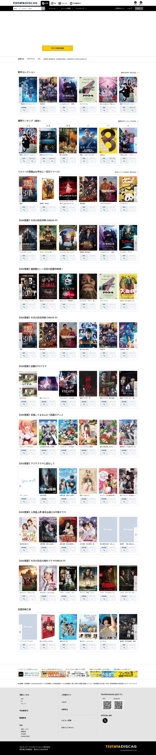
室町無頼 (82, 203)
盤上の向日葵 (64, 155)
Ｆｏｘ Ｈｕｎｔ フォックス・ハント (31, 301)
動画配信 (23, 718)
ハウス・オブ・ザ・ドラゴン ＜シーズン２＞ (133, 592)
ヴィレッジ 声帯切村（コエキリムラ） (71, 301)
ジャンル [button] (52, 8)
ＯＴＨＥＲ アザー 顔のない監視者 (91, 301)
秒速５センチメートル (46, 155)
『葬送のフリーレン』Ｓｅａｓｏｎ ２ (31, 104)
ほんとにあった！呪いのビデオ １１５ (111, 104)
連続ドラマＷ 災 (85, 398)
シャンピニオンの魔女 (86, 446)
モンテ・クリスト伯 (45, 252)
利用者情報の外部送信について (119, 683)
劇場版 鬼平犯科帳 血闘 (128, 641)
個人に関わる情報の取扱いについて (82, 683)
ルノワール (103, 641)
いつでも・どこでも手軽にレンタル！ (28, 669)
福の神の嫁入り (24, 544)
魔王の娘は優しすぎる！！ (107, 446)
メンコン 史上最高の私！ (107, 495)
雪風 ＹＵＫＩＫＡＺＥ (87, 155)
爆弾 (21, 203)
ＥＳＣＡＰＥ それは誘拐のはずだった (71, 398)
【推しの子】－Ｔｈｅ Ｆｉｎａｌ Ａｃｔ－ (133, 155)
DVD (46, 3)
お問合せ (64, 709)
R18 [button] (138, 8)
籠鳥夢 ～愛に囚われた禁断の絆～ (130, 544)
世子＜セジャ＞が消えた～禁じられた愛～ (132, 495)
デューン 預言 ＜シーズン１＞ (89, 592)
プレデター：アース (126, 252)
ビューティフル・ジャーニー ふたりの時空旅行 (74, 252)
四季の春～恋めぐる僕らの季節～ (69, 495)
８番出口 (102, 155)
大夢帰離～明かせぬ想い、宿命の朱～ (51, 544)
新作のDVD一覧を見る (129, 72)
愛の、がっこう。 (45, 398)
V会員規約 (27, 683)
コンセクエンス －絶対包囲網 (69, 104)
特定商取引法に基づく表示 (101, 683)
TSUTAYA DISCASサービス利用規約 (41, 683)
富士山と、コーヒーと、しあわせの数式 (91, 641)
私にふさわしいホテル (46, 641)
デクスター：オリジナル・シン (49, 592)
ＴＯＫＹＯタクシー (106, 203)
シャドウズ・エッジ (25, 252)
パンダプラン (124, 203)
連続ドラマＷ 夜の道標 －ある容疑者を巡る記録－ (115, 398)
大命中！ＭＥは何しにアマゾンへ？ (130, 301)
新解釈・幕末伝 (44, 203)
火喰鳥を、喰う (124, 349)
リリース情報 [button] (66, 8)
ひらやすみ (23, 398)
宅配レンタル (25, 729)
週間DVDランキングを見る (127, 121)
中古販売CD (77, 3)
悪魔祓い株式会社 (85, 252)
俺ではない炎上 (84, 349)
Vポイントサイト (67, 727)
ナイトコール (84, 104)
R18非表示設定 (25, 736)
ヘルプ (129, 8)
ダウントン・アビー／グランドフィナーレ (32, 592)
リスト (135, 4)
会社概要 (20, 683)
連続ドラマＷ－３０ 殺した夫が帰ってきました (134, 398)
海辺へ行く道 (64, 641)
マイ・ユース (24, 495)
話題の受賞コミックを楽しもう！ (123, 669)
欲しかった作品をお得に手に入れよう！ (52, 669)
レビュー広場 (66, 720)
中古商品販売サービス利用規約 (61, 683)
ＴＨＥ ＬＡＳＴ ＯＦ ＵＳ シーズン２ (73, 592)
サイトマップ (133, 683)
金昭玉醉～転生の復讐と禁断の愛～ (70, 544)
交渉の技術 (43, 495)
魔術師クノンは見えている (128, 446)
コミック (64, 3)
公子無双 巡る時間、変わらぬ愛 (89, 544)
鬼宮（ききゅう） (85, 495)
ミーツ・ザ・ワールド (26, 641)
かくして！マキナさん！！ (27, 446)
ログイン (141, 4)
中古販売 (23, 734)
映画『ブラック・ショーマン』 (129, 104)
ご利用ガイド (119, 8)
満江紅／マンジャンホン (47, 301)
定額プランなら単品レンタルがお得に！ (100, 669)
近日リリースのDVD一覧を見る (126, 172)
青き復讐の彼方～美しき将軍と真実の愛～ (112, 544)
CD (55, 3)
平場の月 (42, 104)
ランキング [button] (80, 8)
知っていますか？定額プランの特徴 (75, 669)
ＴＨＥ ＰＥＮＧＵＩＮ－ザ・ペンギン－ (112, 592)
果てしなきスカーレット (67, 203)
